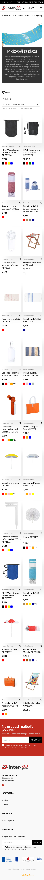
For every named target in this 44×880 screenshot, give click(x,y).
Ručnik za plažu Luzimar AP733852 (10, 207)
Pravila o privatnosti (10, 820)
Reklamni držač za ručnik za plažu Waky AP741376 (11, 539)
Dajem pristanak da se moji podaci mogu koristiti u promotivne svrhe (19, 746)
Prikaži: (6, 99)
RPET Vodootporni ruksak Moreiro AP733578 (31, 152)
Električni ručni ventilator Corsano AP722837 (10, 265)
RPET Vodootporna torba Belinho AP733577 (10, 595)
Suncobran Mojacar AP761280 (32, 484)
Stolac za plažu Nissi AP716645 (32, 263)
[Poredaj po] (25, 104)
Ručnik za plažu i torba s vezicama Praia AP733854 (30, 209)
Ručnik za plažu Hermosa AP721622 (32, 374)
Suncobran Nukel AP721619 (9, 650)
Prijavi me (35, 740)
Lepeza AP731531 (31, 537)
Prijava (37, 842)
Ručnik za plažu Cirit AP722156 (32, 320)
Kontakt (5, 800)
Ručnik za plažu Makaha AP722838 (31, 650)
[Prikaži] (12, 99)
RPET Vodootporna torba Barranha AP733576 (10, 152)
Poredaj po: (7, 104)
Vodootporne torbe (8, 146)
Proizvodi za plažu (7, 203)
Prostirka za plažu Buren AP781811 (31, 427)
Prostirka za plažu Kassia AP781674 (10, 704)
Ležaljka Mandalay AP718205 (31, 704)
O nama (5, 804)
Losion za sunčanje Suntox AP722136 (10, 374)
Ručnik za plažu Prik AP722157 (11, 320)
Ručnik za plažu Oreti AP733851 (32, 594)
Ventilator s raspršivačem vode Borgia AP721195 (10, 429)
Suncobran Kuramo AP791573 (10, 484)
